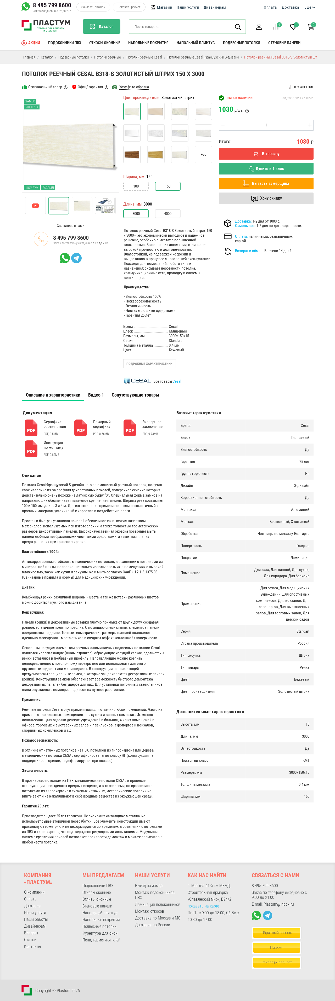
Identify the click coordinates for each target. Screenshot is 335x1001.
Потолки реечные (107, 57)
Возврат (31, 932)
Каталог (47, 57)
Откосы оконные (104, 42)
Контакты (32, 946)
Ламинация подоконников (157, 904)
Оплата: (241, 236)
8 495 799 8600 (52, 5)
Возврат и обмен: (249, 250)
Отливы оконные (96, 899)
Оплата (270, 7)
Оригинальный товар (45, 87)
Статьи (30, 939)
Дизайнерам (215, 7)
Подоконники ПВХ (64, 42)
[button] (259, 27)
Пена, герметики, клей (101, 940)
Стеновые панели (284, 42)
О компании (34, 892)
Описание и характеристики (53, 395)
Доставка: (243, 221)
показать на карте (203, 906)
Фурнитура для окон (100, 933)
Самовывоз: (245, 225)
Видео (96, 395)
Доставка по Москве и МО (157, 918)
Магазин (164, 7)
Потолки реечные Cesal (144, 57)
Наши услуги (188, 7)
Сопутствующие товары (135, 395)
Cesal (176, 381)
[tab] (53, 395)
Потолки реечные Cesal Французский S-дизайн (203, 57)
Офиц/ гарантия (90, 87)
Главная (29, 57)
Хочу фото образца (134, 87)
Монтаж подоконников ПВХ (155, 895)
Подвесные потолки (241, 42)
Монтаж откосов (149, 911)
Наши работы (36, 919)
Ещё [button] (307, 7)
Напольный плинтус (196, 42)
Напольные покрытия (148, 42)
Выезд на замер (149, 885)
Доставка (290, 7)
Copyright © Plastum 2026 (57, 990)
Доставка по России (152, 924)
